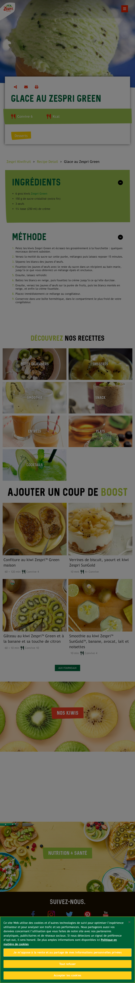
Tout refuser (67, 964)
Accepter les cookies (67, 975)
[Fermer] (129, 922)
